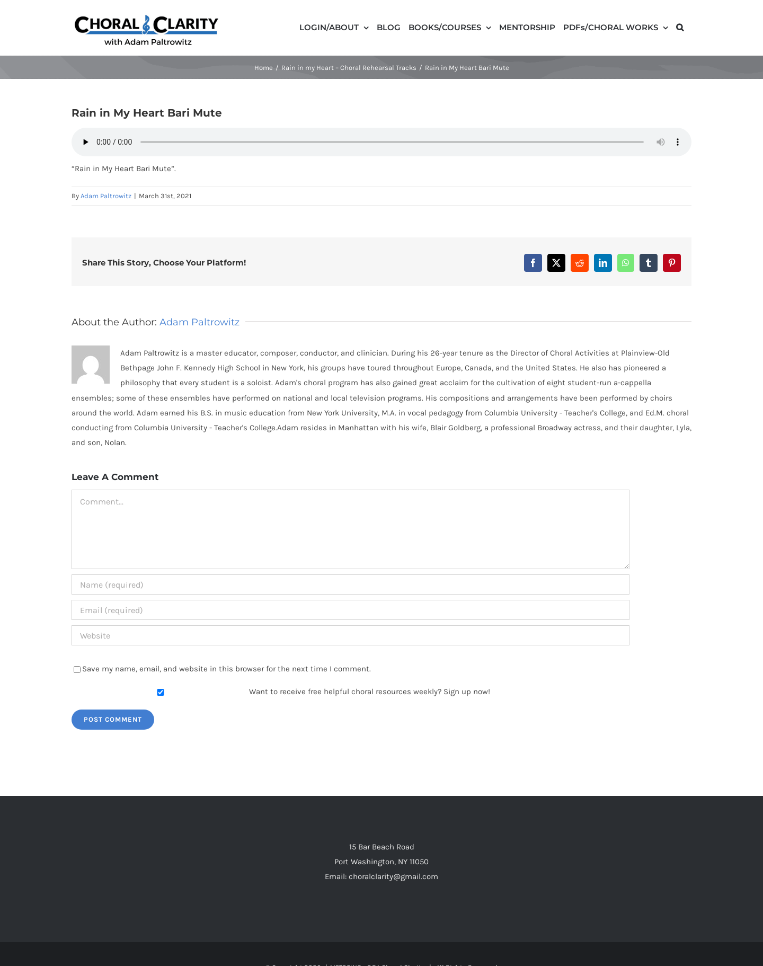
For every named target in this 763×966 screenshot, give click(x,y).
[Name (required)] (350, 584)
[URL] (350, 635)
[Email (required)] (350, 610)
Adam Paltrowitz (106, 196)
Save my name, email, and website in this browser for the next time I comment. (226, 668)
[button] (680, 26)
